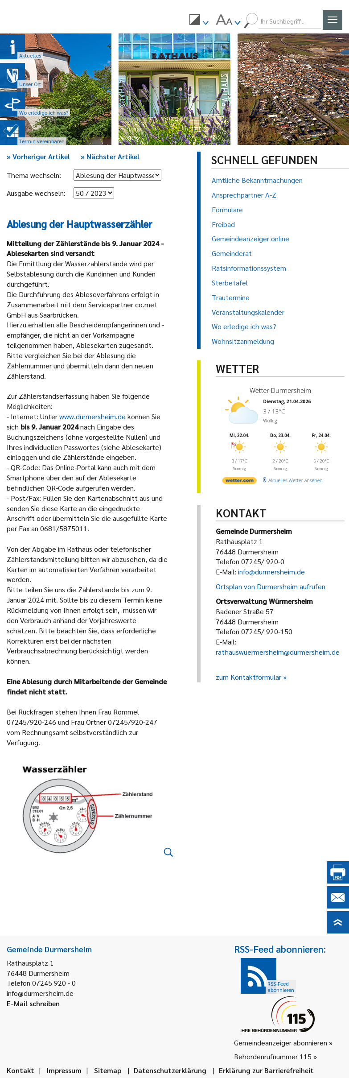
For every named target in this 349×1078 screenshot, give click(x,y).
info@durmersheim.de (271, 571)
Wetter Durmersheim (278, 390)
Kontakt (20, 1070)
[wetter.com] (238, 479)
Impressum (64, 1070)
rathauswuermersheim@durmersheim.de (278, 652)
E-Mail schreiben (33, 1003)
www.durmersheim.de (92, 416)
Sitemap (107, 1070)
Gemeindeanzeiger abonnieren (280, 1042)
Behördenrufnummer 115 (273, 1056)
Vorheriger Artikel (38, 156)
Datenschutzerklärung (170, 1070)
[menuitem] (199, 21)
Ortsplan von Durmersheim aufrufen (270, 586)
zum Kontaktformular (248, 676)
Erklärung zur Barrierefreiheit (266, 1070)
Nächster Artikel (110, 156)
